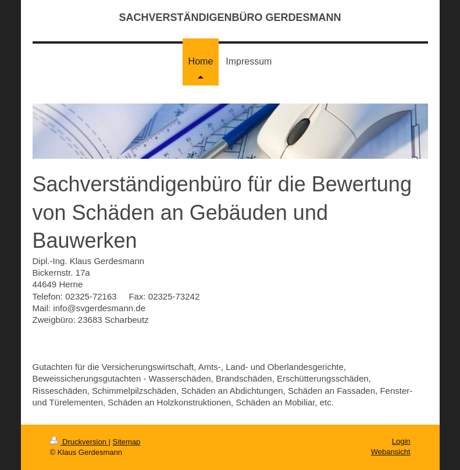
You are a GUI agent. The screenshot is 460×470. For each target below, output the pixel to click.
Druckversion (79, 441)
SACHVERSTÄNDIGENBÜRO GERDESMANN (230, 17)
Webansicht (391, 451)
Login (401, 441)
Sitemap (127, 441)
